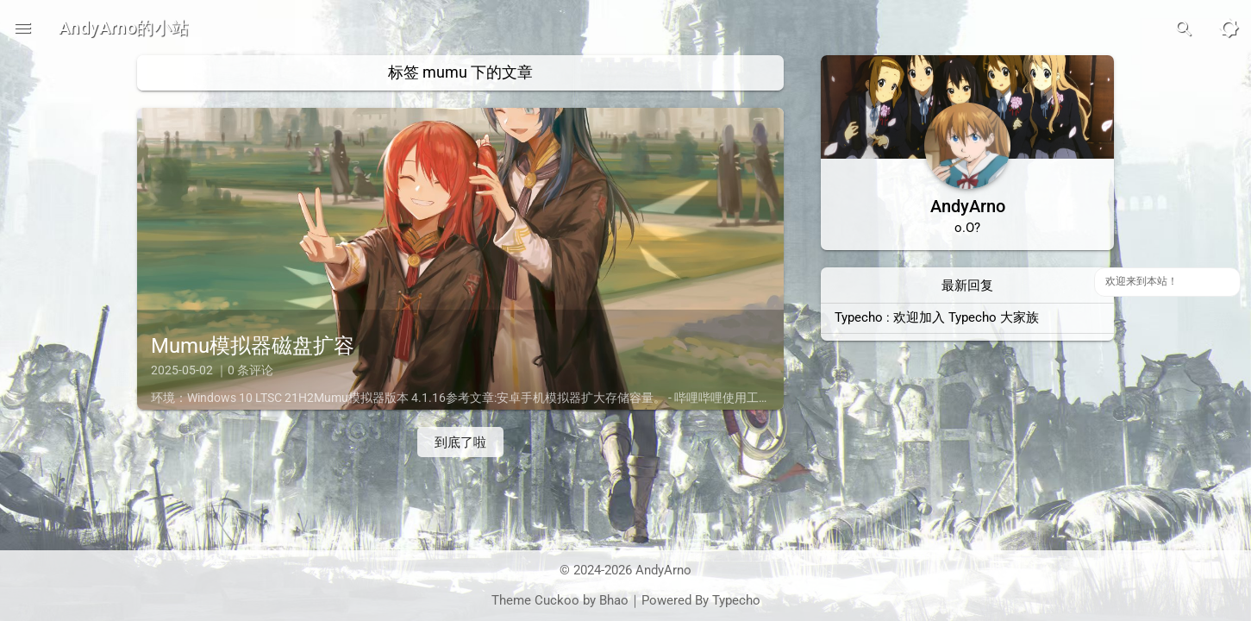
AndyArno (663, 570)
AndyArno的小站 (124, 27)
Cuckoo (557, 600)
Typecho (736, 600)
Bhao (614, 600)
